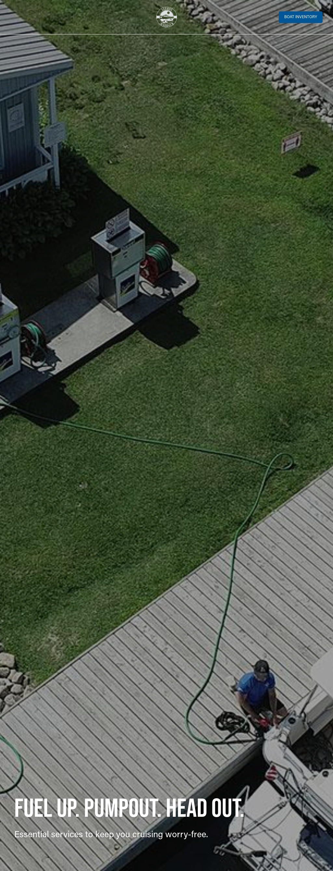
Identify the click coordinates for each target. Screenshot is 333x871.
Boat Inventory (300, 17)
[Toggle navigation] (14, 17)
